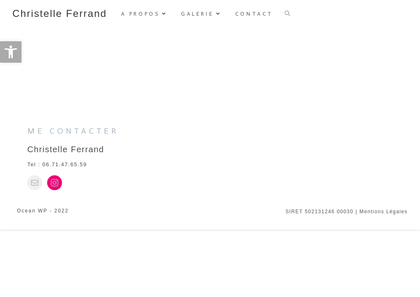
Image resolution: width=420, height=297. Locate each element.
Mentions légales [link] (384, 279)
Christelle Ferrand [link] (59, 13)
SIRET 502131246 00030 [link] (319, 279)
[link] (10, 52)
